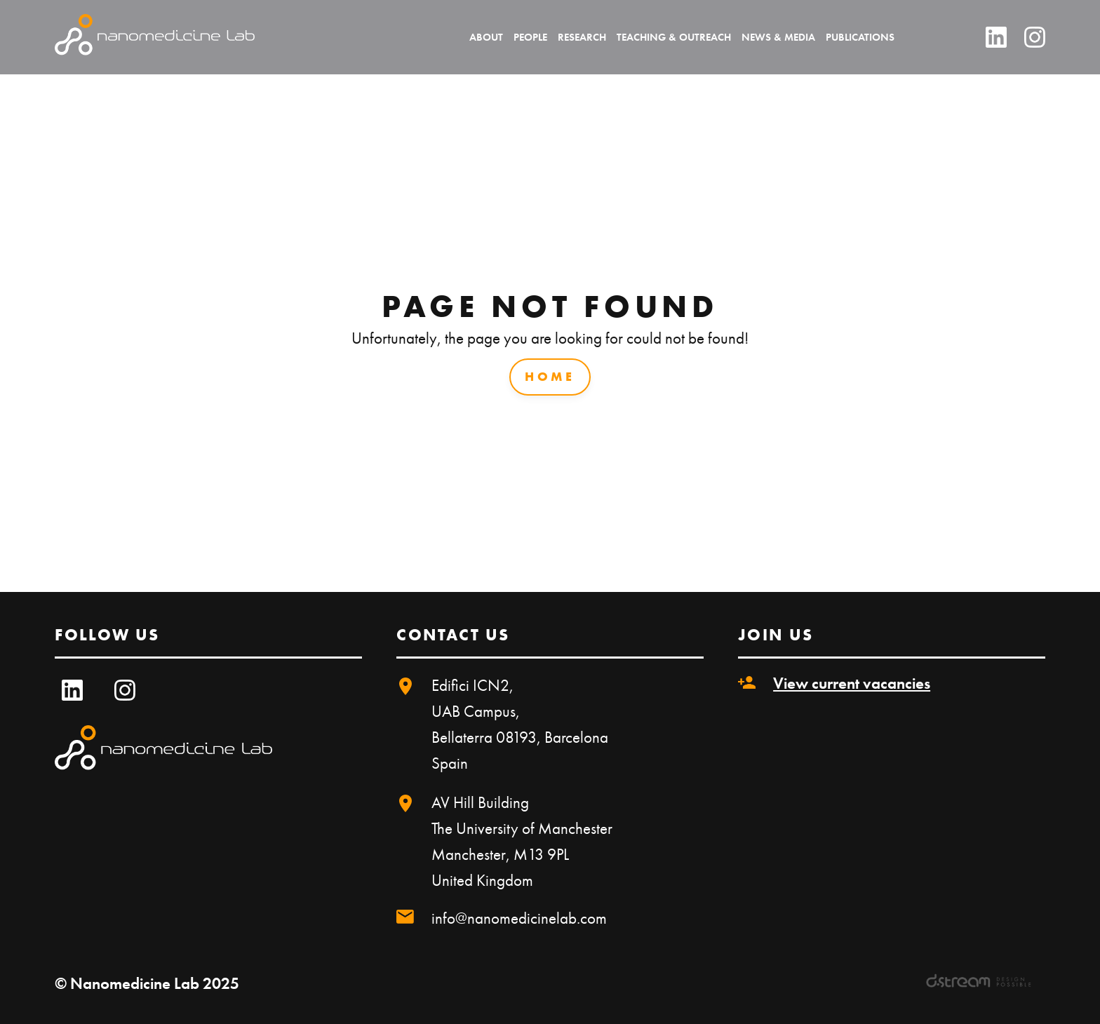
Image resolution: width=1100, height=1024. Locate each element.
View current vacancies (851, 683)
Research (582, 37)
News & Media (778, 37)
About (486, 37)
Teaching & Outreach (674, 37)
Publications (860, 37)
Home (550, 376)
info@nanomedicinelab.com (519, 918)
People (530, 37)
